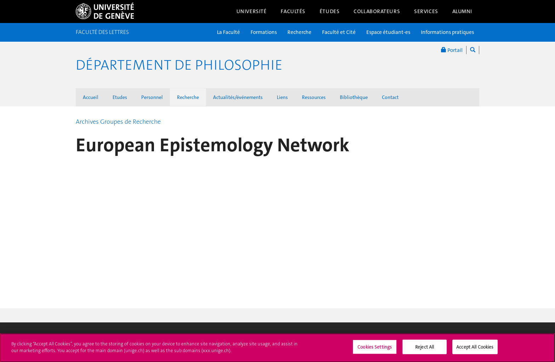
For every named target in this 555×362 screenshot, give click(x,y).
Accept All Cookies (474, 350)
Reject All (424, 350)
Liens (282, 97)
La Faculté (228, 32)
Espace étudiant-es (388, 32)
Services (426, 11)
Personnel (152, 97)
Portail (452, 50)
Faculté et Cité (339, 32)
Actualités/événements (238, 97)
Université (251, 11)
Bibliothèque (354, 97)
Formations (264, 32)
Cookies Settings (374, 350)
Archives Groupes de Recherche (118, 121)
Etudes (120, 97)
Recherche (299, 32)
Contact (390, 97)
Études (329, 11)
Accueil (90, 97)
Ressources (314, 97)
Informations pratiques (447, 32)
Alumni (462, 11)
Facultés (293, 11)
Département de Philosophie (179, 65)
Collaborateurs (377, 11)
